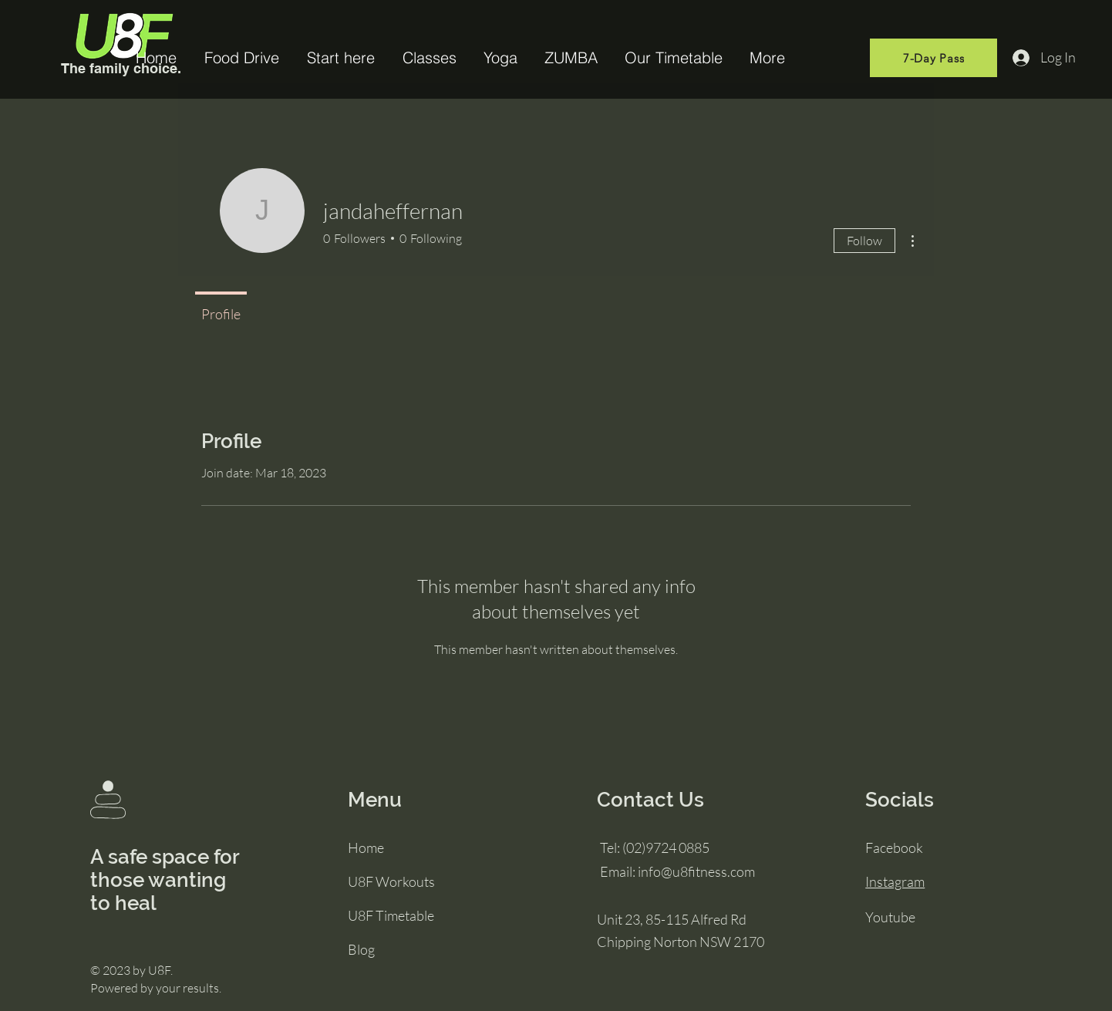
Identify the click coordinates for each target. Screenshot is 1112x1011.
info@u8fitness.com (696, 871)
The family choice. (121, 68)
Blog (361, 949)
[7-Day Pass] (933, 58)
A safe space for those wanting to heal (164, 880)
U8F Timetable (391, 915)
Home (366, 847)
